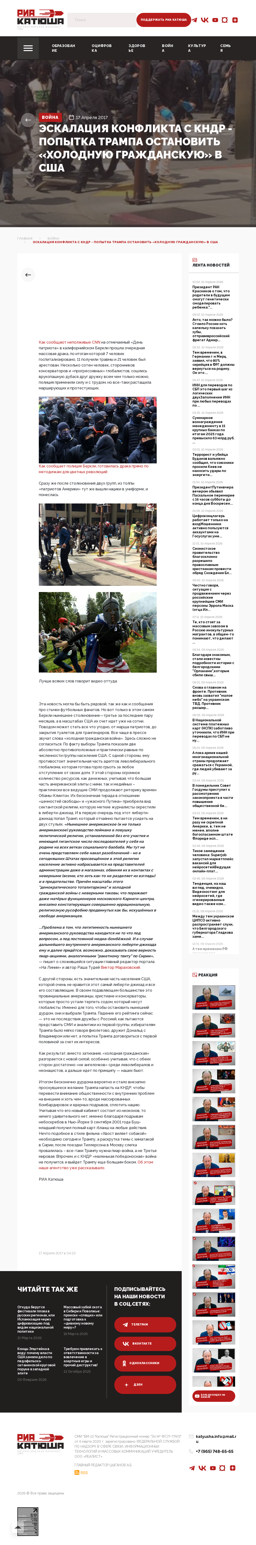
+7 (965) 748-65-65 (214, 1446)
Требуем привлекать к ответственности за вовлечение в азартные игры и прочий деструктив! (83, 1357)
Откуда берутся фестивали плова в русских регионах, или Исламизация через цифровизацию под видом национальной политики (36, 1319)
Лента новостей (211, 262)
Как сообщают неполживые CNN (70, 342)
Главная (25, 238)
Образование (63, 48)
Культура (197, 48)
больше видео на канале (210, 1396)
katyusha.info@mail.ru (217, 1437)
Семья (225, 48)
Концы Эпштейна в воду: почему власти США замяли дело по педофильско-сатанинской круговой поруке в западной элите (36, 1361)
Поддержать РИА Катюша (164, 19)
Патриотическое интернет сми (39, 28)
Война (167, 48)
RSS (84, 1473)
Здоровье (137, 48)
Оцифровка (102, 48)
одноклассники (141, 1363)
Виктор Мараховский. (121, 967)
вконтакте (137, 1344)
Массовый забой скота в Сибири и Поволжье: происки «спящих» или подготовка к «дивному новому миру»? (83, 1317)
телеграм (135, 1324)
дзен (132, 1385)
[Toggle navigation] (28, 48)
